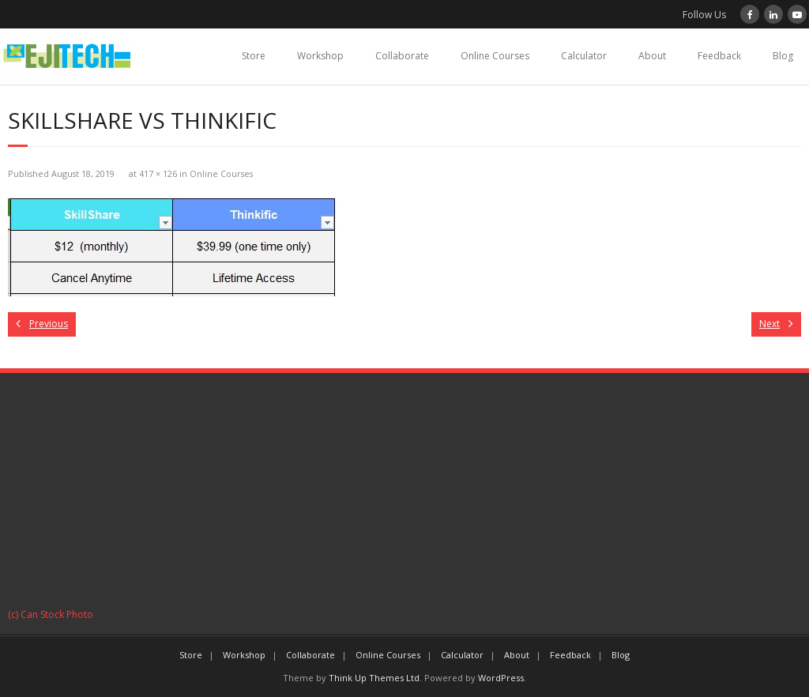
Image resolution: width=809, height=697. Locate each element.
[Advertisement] (404, 495)
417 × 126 (158, 173)
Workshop (320, 55)
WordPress (501, 678)
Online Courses (495, 55)
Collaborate (402, 55)
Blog (783, 55)
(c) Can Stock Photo (50, 614)
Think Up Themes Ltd (374, 678)
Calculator (584, 55)
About (652, 55)
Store (253, 55)
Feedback (719, 55)
